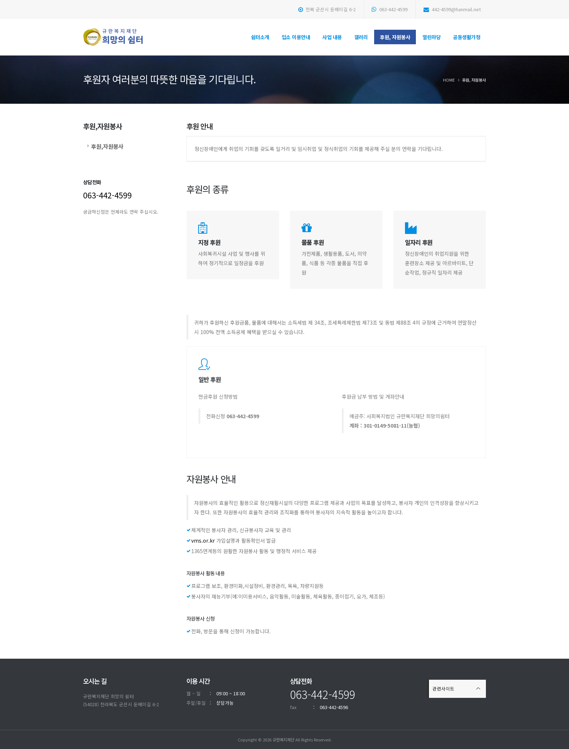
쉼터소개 (260, 37)
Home (449, 80)
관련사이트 (443, 688)
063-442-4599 (390, 9)
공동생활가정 (466, 37)
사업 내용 (332, 37)
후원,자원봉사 (107, 146)
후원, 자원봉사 (395, 37)
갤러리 (361, 37)
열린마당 (431, 37)
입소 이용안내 (296, 37)
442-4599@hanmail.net (452, 9)
